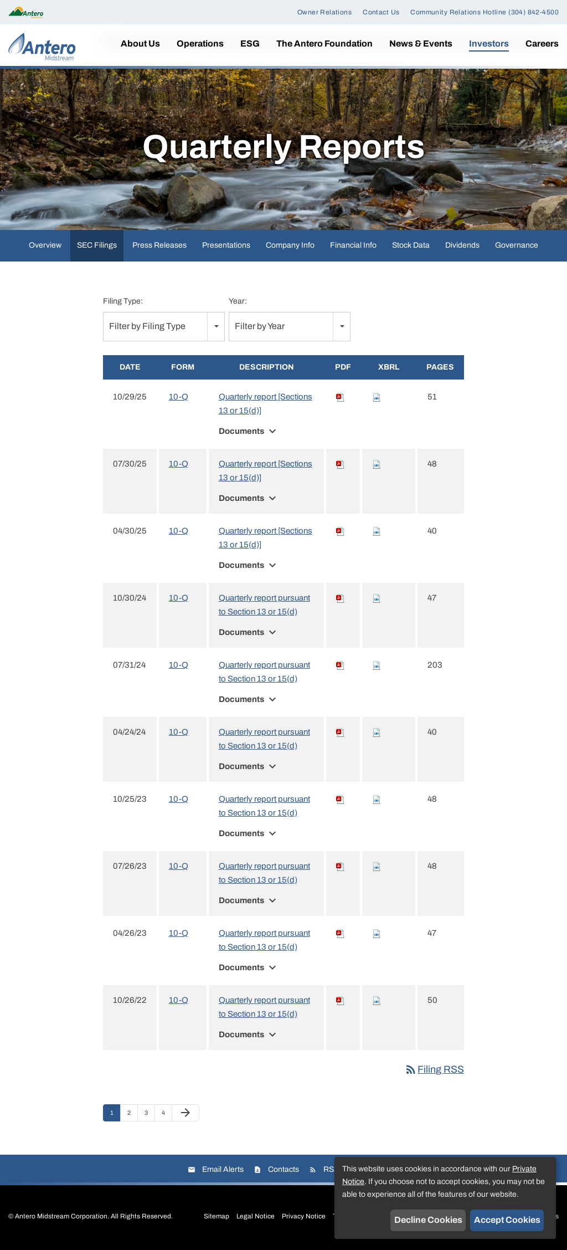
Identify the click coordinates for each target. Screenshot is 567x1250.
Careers (542, 43)
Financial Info (353, 245)
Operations (200, 43)
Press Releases (159, 245)
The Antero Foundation (324, 43)
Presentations (226, 245)
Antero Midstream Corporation (61, 1216)
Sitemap (216, 1216)
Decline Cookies (428, 1220)
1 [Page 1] (115, 1115)
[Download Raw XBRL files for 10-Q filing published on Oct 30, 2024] (376, 597)
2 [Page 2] (132, 1115)
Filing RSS (434, 1069)
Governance (516, 245)
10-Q (178, 396)
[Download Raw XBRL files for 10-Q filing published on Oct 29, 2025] (376, 396)
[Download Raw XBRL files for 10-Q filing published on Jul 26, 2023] (376, 866)
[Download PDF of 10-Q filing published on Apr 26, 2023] (340, 933)
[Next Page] (185, 1113)
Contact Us (381, 12)
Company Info (290, 245)
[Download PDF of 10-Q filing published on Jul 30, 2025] (340, 463)
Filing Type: (123, 301)
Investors (489, 43)
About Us (140, 43)
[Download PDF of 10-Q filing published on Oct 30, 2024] (340, 597)
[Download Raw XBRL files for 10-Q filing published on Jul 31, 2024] (376, 664)
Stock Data (411, 245)
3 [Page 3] (149, 1115)
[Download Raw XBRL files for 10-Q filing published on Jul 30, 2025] (376, 463)
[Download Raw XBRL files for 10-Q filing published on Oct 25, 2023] (376, 799)
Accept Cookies (507, 1220)
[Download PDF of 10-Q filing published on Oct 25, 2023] (340, 799)
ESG (250, 43)
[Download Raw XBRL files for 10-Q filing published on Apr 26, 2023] (376, 933)
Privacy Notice (304, 1216)
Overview (45, 245)
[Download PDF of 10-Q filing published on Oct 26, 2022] (340, 1000)
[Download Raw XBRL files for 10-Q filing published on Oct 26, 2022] (376, 1000)
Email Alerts (223, 1169)
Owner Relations (324, 12)
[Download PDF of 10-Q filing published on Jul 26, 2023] (340, 866)
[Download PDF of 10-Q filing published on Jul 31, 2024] (340, 664)
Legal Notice (255, 1216)
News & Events (420, 43)
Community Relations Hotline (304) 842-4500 (484, 12)
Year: (238, 301)
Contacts (283, 1169)
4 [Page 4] (166, 1115)
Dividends (462, 245)
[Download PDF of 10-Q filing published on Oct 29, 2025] (340, 396)
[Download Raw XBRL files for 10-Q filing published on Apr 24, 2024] (376, 732)
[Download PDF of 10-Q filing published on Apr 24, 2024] (340, 732)
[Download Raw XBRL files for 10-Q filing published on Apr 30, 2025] (376, 530)
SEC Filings (97, 245)
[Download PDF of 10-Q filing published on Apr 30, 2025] (340, 530)
